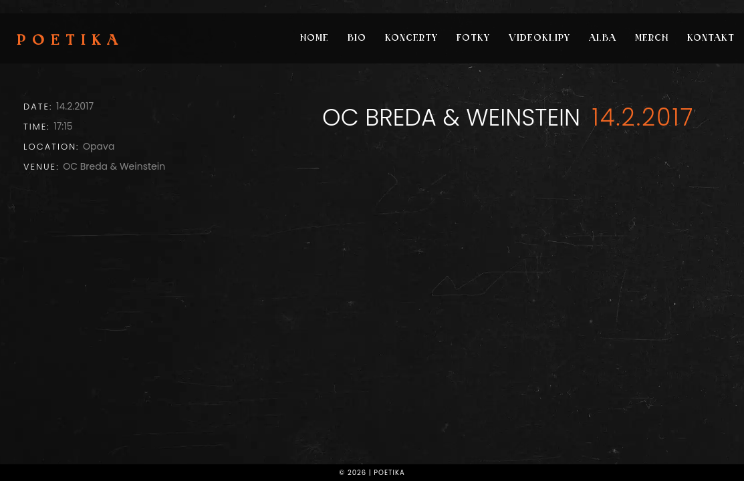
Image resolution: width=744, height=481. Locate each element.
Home (314, 38)
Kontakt (711, 38)
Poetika (70, 41)
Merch (651, 38)
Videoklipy (539, 38)
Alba (602, 38)
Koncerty (411, 38)
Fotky (473, 38)
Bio (357, 38)
